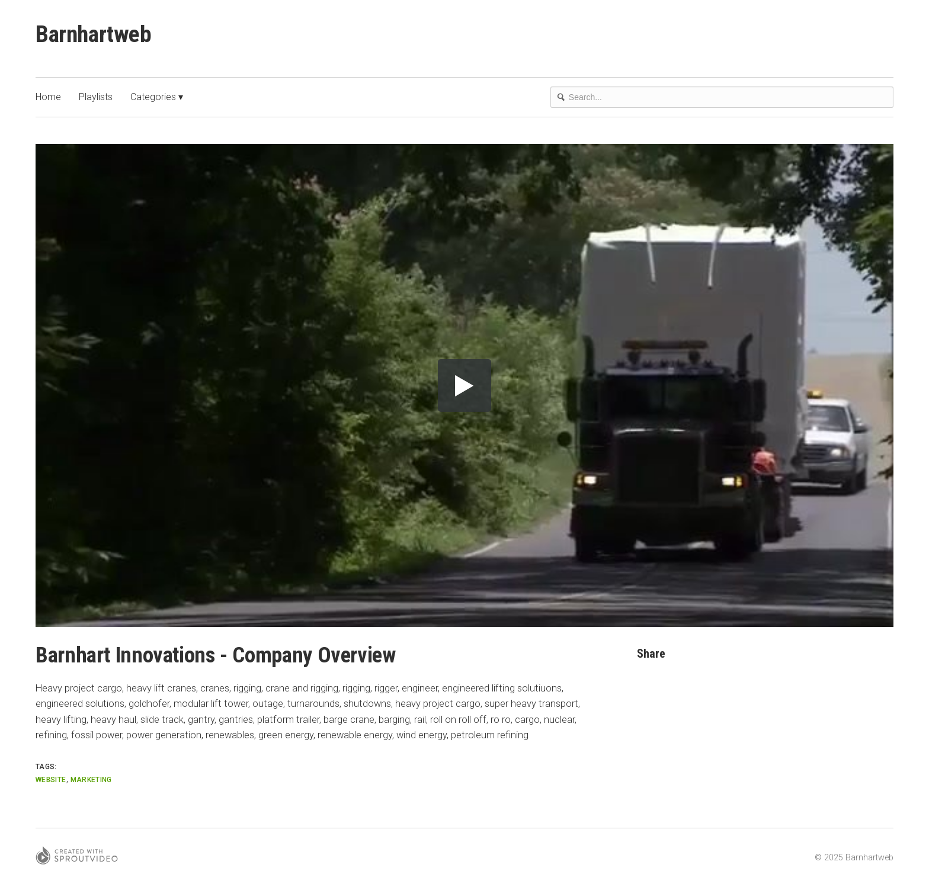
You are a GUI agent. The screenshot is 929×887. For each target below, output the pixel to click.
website (51, 780)
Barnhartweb (95, 34)
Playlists (96, 97)
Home (48, 97)
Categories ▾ (156, 97)
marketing (91, 780)
